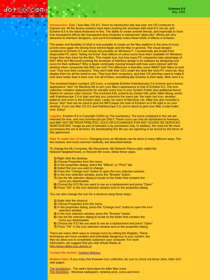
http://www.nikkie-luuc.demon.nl (70, 246)
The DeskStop (59, 271)
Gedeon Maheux (89, 252)
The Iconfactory (60, 268)
